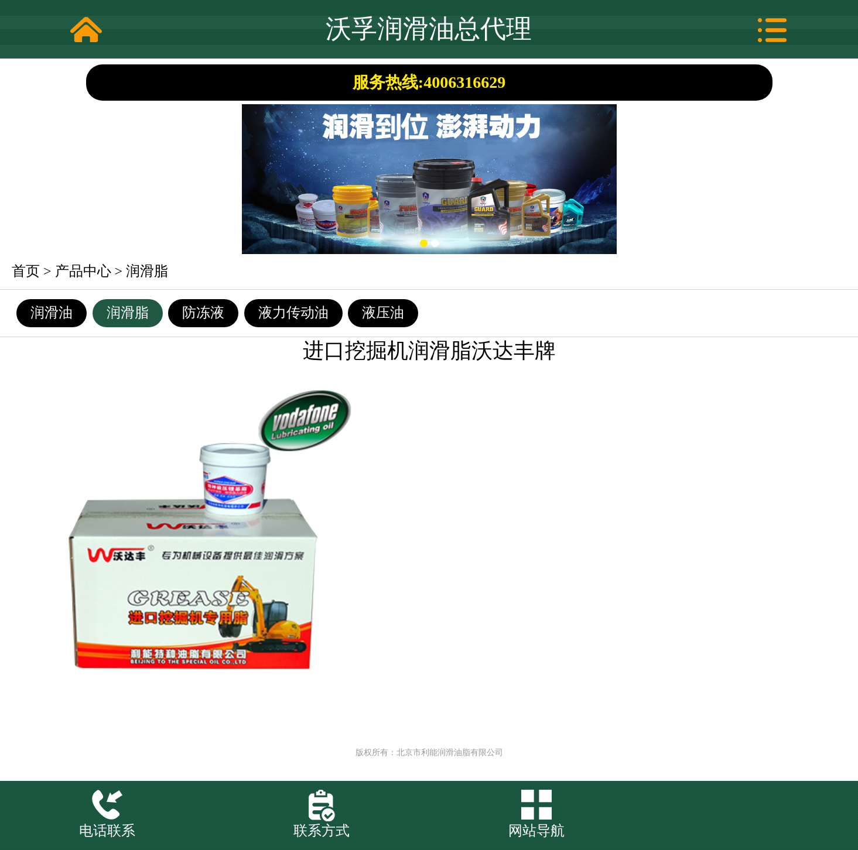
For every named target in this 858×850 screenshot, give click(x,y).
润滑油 (51, 312)
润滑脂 (147, 271)
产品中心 (83, 271)
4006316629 (464, 82)
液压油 (383, 312)
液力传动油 (293, 312)
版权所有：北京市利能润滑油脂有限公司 (429, 752)
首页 (26, 271)
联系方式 (321, 830)
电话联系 (107, 830)
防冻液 (203, 312)
